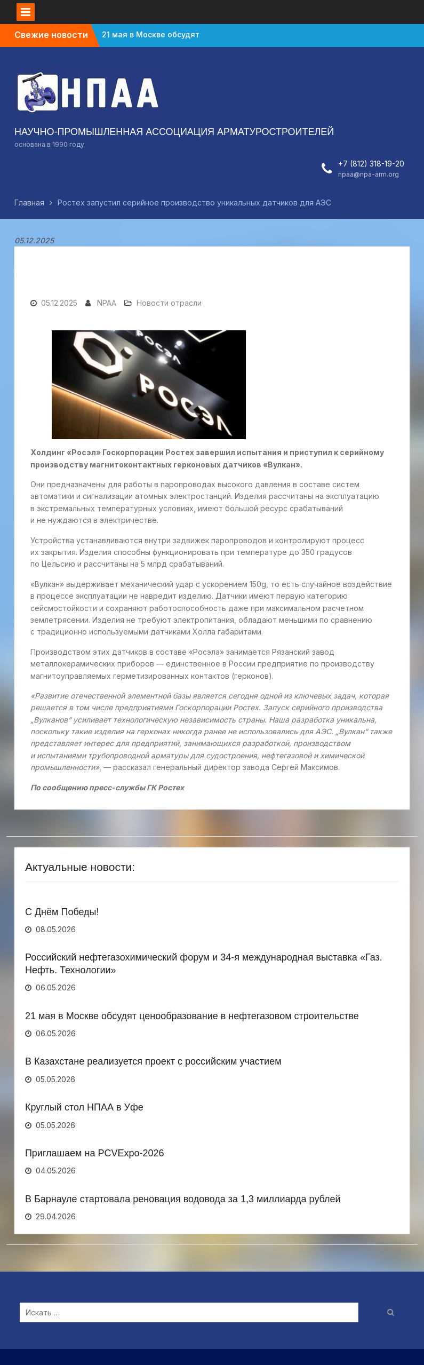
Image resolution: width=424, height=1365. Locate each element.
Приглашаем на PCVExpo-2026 (94, 1153)
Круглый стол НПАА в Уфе (84, 1107)
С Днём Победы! (62, 912)
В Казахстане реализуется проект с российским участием (153, 1061)
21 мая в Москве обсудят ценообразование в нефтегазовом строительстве (192, 1016)
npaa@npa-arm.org (368, 174)
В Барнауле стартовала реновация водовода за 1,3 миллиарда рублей (183, 1199)
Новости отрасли (169, 302)
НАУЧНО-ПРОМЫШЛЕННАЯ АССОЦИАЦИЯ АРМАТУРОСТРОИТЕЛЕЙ (174, 131)
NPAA (106, 302)
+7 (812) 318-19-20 (371, 163)
